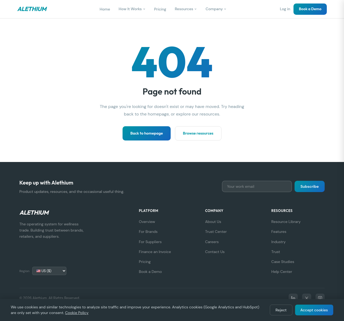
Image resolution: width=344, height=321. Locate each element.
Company (216, 8)
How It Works (132, 8)
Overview (147, 221)
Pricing (160, 9)
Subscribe (309, 186)
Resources (186, 8)
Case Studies (282, 261)
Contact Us (215, 251)
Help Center (281, 271)
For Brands (148, 231)
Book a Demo (310, 8)
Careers (212, 241)
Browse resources (198, 133)
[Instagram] (320, 298)
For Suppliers (150, 241)
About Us (213, 221)
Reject (280, 310)
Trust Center (216, 231)
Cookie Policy (76, 312)
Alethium (31, 9)
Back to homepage (146, 133)
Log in (285, 8)
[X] (306, 298)
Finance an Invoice (155, 251)
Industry (278, 241)
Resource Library (286, 221)
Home (105, 9)
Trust (275, 251)
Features (278, 231)
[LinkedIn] (293, 298)
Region (24, 271)
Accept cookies (314, 310)
